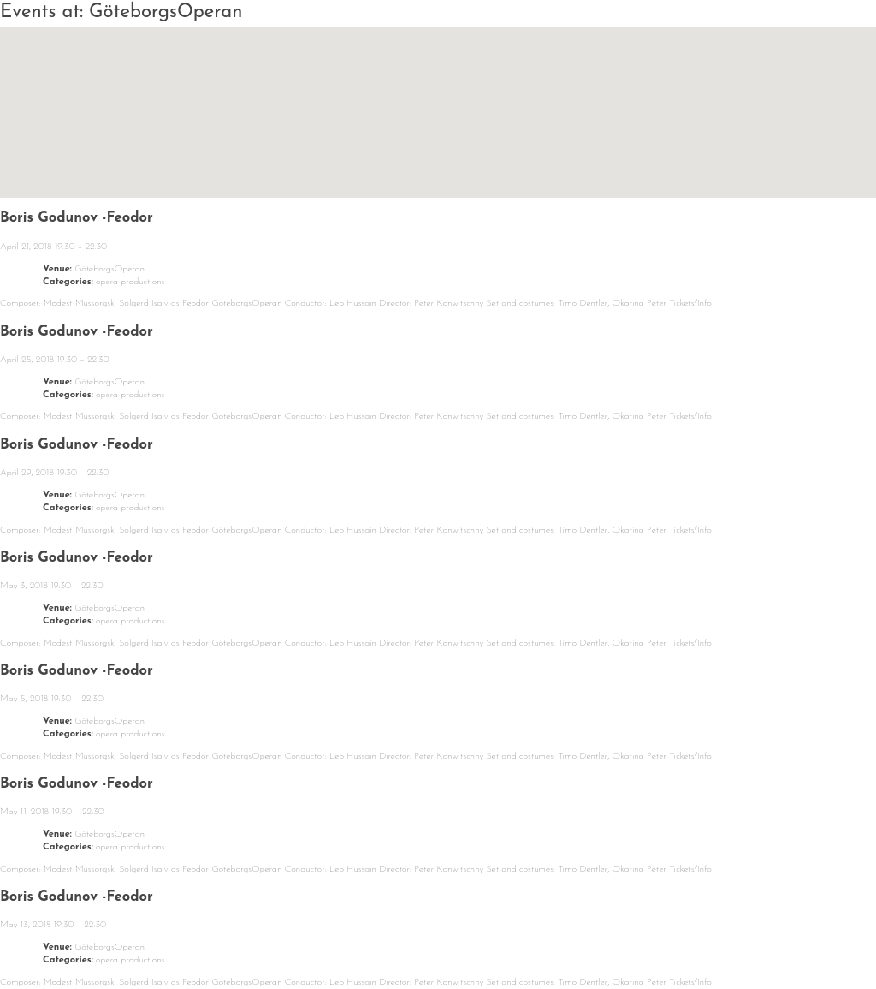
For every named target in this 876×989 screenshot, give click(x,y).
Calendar (172, 936)
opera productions (130, 282)
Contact (596, 936)
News (73, 936)
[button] (438, 96)
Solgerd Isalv (720, 930)
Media (499, 936)
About (277, 936)
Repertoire (387, 936)
